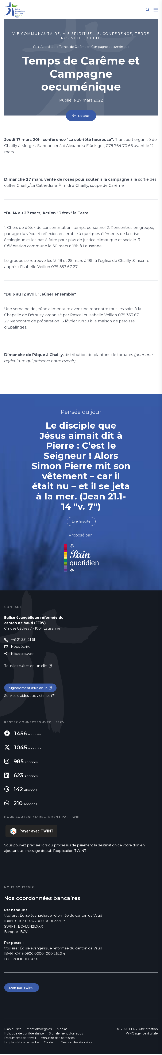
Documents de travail (20, 1039)
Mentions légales (39, 1030)
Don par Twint (22, 989)
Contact (50, 1043)
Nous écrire (20, 647)
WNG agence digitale (142, 1035)
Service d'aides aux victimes (27, 697)
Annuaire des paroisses (57, 1039)
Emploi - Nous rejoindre (21, 1043)
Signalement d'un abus (28, 688)
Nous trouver (22, 654)
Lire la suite (81, 522)
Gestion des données (76, 1043)
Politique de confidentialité (24, 1035)
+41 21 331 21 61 (23, 640)
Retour (84, 116)
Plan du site (13, 1030)
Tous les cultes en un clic (25, 666)
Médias (62, 1030)
